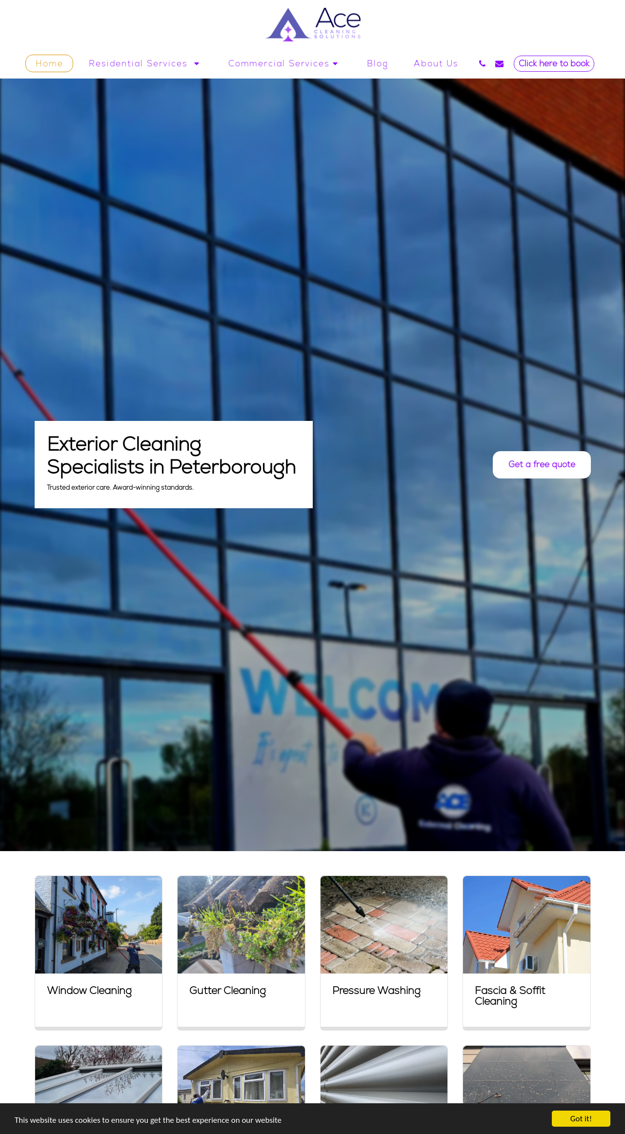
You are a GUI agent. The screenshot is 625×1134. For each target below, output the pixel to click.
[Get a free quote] (541, 464)
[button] (146, 63)
